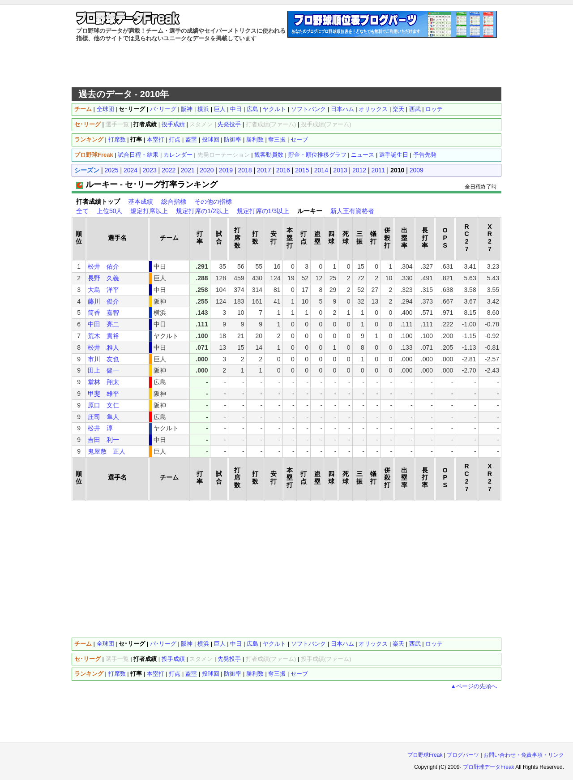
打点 (174, 139)
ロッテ (434, 109)
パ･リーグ (163, 109)
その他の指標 (213, 201)
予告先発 (424, 154)
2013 (340, 170)
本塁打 (155, 139)
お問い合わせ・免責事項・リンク (523, 755)
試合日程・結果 (138, 154)
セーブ (299, 139)
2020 (207, 170)
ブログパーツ (463, 755)
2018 (245, 170)
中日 (236, 109)
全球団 (105, 109)
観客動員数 (268, 154)
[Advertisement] (286, 65)
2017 (264, 170)
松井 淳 (100, 428)
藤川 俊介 (103, 301)
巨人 (220, 109)
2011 (378, 170)
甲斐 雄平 (103, 393)
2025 (111, 170)
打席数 (117, 139)
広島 (252, 109)
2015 (302, 170)
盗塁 (191, 139)
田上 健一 (103, 370)
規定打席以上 (149, 210)
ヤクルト (274, 109)
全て (82, 210)
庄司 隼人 (103, 416)
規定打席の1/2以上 (202, 210)
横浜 (203, 109)
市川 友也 (103, 359)
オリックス (373, 109)
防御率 (232, 139)
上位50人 (110, 210)
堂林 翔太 (103, 382)
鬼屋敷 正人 (106, 451)
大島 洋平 (103, 289)
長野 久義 (103, 278)
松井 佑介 (103, 266)
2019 (226, 170)
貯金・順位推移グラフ (317, 154)
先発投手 (229, 124)
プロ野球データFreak (488, 767)
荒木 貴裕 (103, 335)
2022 (168, 170)
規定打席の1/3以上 (263, 210)
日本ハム (342, 109)
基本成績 (140, 201)
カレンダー (177, 154)
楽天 (398, 109)
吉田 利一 (103, 439)
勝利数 (255, 139)
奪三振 (277, 139)
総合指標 (173, 201)
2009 (416, 170)
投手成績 (173, 124)
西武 (415, 109)
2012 (359, 170)
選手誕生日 (393, 154)
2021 (188, 170)
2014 (321, 170)
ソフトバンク (308, 109)
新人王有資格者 (352, 210)
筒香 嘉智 (103, 312)
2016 (283, 170)
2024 (130, 170)
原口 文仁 (103, 405)
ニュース (362, 154)
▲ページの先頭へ (473, 686)
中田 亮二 (103, 324)
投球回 (210, 139)
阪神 (186, 109)
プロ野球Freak (425, 755)
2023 (150, 170)
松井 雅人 (103, 347)
